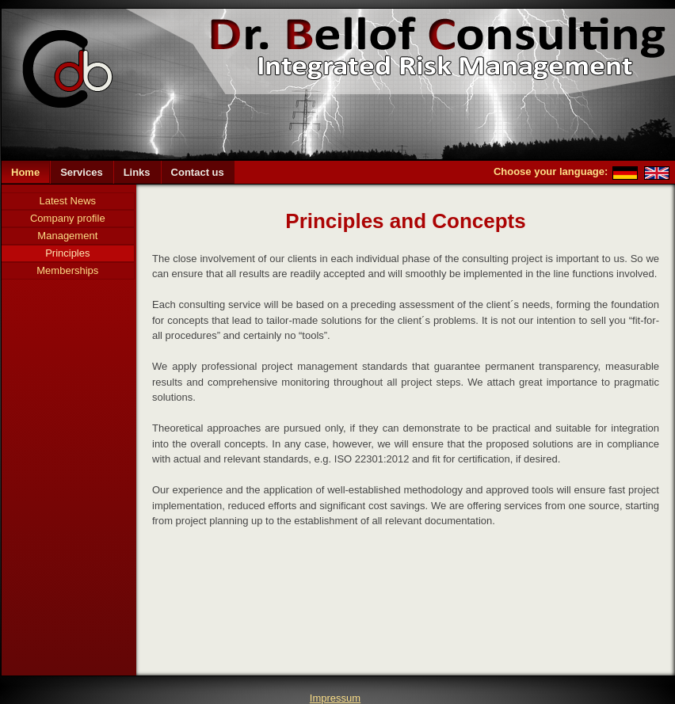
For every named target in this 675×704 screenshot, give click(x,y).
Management (67, 236)
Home (25, 172)
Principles (67, 253)
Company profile (67, 218)
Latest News (68, 201)
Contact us (197, 172)
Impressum (335, 698)
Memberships (67, 270)
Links (137, 172)
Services (81, 172)
